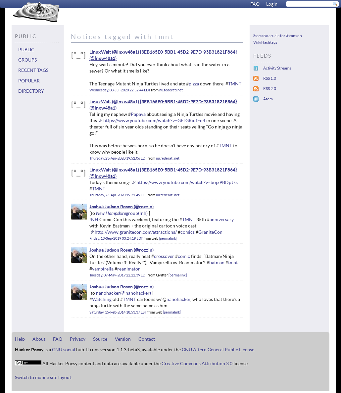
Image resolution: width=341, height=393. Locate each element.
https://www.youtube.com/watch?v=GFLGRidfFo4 (154, 120)
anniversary (222, 219)
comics (187, 232)
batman (216, 262)
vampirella (103, 268)
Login (271, 4)
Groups (27, 60)
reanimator (128, 268)
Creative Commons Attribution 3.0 (197, 363)
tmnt (233, 262)
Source (100, 339)
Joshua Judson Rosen (111, 206)
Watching (102, 299)
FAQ (255, 4)
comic (184, 256)
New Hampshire (111, 213)
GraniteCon (210, 232)
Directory (31, 91)
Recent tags (33, 70)
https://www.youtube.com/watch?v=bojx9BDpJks (187, 182)
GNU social (63, 349)
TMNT (234, 83)
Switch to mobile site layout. (43, 377)
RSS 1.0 (269, 78)
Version (123, 339)
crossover (164, 256)
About (38, 339)
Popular (29, 80)
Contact (146, 339)
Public (26, 49)
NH (94, 219)
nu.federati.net (171, 90)
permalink (168, 238)
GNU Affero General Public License (218, 349)
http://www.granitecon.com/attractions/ (136, 232)
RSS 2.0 (269, 88)
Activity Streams (277, 68)
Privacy (77, 339)
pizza (194, 83)
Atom (268, 99)
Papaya (138, 114)
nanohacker (108, 293)
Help (20, 339)
